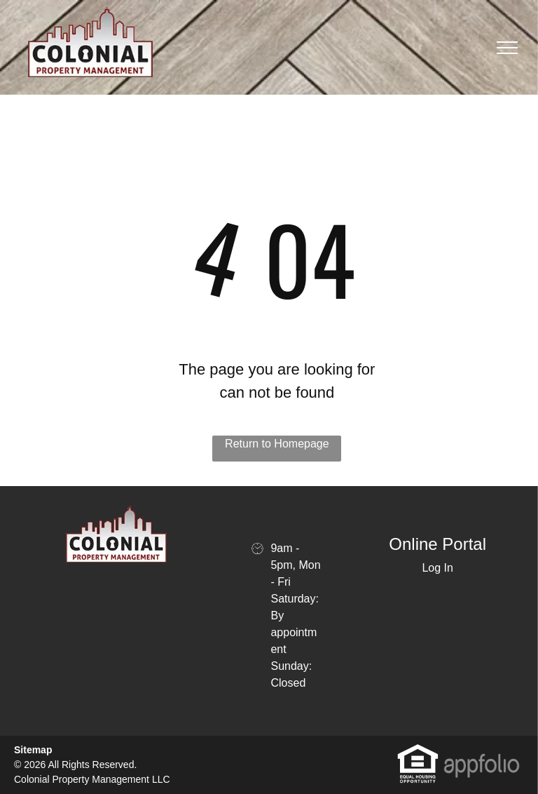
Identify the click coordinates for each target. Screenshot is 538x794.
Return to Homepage (277, 444)
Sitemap (33, 749)
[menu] (507, 47)
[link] (417, 751)
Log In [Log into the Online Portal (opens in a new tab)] (437, 568)
